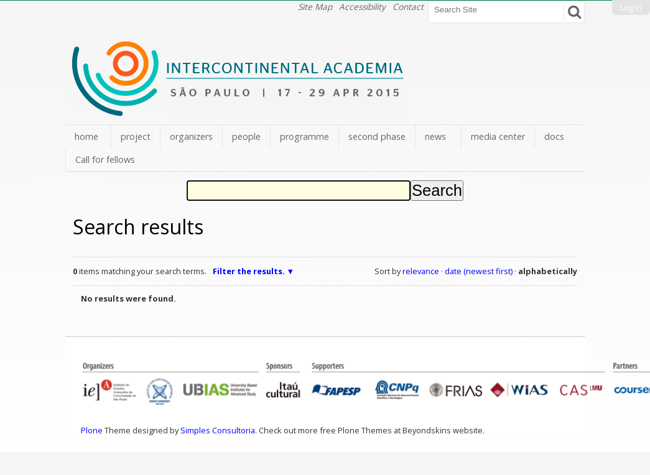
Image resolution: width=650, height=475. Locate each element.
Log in (631, 7)
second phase (377, 136)
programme (304, 136)
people (246, 136)
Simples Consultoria (217, 430)
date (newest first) (479, 271)
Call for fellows (105, 159)
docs (554, 136)
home (86, 136)
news (435, 136)
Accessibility (362, 6)
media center (498, 136)
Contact (408, 6)
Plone (92, 430)
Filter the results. (250, 271)
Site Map (315, 6)
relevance (420, 271)
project (136, 136)
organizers (191, 136)
